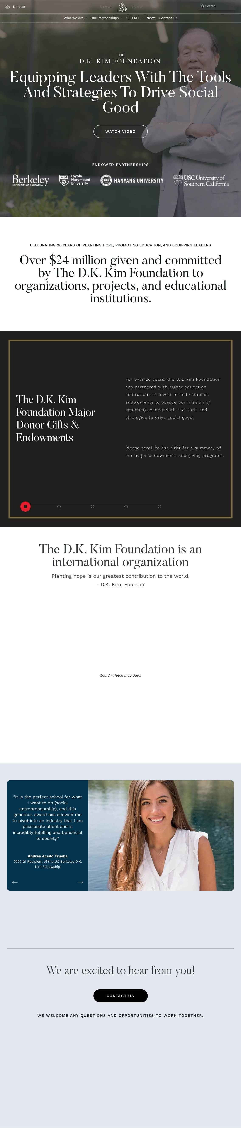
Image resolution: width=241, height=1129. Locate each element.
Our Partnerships (106, 18)
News (151, 18)
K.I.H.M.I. (134, 18)
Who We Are (75, 18)
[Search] (218, 6)
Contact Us (168, 18)
